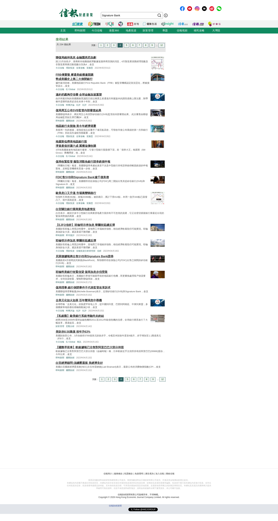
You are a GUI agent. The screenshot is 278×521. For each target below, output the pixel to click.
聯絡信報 (170, 473)
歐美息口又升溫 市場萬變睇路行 (76, 193)
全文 (92, 64)
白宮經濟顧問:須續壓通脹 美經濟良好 (79, 362)
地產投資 (131, 30)
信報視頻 (182, 30)
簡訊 (79, 342)
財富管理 (148, 30)
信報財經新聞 (115, 506)
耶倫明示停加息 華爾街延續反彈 (76, 240)
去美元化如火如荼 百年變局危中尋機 (79, 300)
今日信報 (97, 30)
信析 (99, 251)
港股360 (114, 30)
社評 (78, 105)
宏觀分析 (70, 326)
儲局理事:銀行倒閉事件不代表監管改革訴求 (83, 287)
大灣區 (216, 30)
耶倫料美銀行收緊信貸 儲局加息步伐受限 (81, 271)
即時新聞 (80, 30)
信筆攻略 (80, 68)
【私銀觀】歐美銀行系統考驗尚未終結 (80, 315)
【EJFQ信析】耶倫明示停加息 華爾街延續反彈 (85, 224)
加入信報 (159, 473)
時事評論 (70, 105)
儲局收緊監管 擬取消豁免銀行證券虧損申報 (83, 161)
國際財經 (70, 121)
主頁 (63, 30)
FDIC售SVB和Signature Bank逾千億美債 (82, 177)
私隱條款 (128, 473)
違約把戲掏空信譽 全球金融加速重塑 (79, 94)
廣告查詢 (149, 473)
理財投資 (70, 68)
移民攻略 (199, 30)
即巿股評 (70, 235)
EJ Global (70, 89)
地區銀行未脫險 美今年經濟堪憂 (76, 126)
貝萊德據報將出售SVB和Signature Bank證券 (84, 256)
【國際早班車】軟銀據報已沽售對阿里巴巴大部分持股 (90, 347)
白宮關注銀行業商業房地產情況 (75, 209)
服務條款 (118, 473)
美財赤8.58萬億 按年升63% (73, 331)
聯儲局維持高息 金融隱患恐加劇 (76, 57)
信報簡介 (108, 473)
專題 (165, 30)
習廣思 (90, 68)
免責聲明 (139, 473)
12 (161, 45)
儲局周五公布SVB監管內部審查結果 (78, 110)
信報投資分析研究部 (85, 251)
